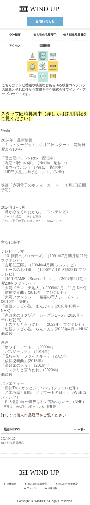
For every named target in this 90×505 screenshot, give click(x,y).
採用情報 (45, 45)
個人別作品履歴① (44, 35)
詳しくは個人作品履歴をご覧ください (33, 415)
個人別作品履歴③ (12, 443)
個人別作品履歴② (74, 35)
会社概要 (15, 35)
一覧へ (82, 429)
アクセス (15, 45)
